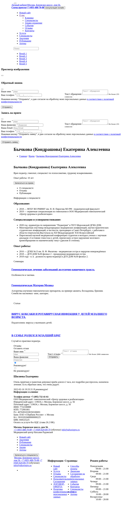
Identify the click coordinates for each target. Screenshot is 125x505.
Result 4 (23, 61)
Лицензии (75, 472)
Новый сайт (25, 13)
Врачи (32, 157)
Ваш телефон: (21, 95)
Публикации (25, 41)
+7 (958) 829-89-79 (41, 430)
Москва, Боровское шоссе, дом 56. (44, 5)
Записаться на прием (24, 184)
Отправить (7, 108)
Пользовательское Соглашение (62, 481)
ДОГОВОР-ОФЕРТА (58, 486)
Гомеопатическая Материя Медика (32, 286)
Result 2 (23, 56)
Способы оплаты (74, 468)
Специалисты (31, 20)
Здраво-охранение (33, 23)
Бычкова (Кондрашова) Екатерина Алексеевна (58, 157)
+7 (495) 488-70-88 (23, 430)
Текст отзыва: (70, 356)
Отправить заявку (10, 143)
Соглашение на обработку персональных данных (77, 478)
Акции (22, 448)
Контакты (29, 30)
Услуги (22, 33)
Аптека (22, 43)
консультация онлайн (54, 8)
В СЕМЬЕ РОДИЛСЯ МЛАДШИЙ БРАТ (36, 336)
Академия (24, 38)
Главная (23, 157)
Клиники (29, 18)
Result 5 (23, 64)
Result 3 (23, 58)
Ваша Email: (20, 129)
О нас (22, 15)
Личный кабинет (19, 5)
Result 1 (23, 53)
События (29, 25)
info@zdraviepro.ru (71, 430)
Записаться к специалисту (26, 456)
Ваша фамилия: (22, 126)
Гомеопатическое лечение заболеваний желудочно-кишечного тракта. (53, 270)
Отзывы (29, 28)
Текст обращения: (88, 95)
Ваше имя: (19, 91)
